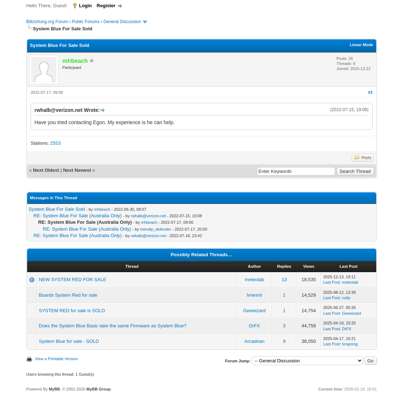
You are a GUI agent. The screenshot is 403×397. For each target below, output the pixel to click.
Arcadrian (254, 341)
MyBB (54, 389)
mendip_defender (155, 229)
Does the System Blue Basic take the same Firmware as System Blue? (113, 325)
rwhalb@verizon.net (148, 216)
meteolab (254, 279)
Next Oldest (46, 170)
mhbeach (102, 209)
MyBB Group (98, 389)
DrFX (254, 325)
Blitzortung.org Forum (47, 21)
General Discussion (122, 21)
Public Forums (86, 21)
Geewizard (254, 310)
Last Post (331, 282)
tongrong (349, 344)
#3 (370, 92)
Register (106, 5)
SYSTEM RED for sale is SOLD (72, 310)
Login (85, 5)
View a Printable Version (56, 359)
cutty (346, 298)
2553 (55, 143)
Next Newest (77, 170)
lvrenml (254, 295)
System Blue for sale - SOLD (69, 341)
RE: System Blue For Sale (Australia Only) (78, 215)
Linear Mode (361, 45)
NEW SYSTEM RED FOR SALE (72, 279)
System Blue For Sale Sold (57, 209)
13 (284, 279)
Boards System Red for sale (68, 295)
